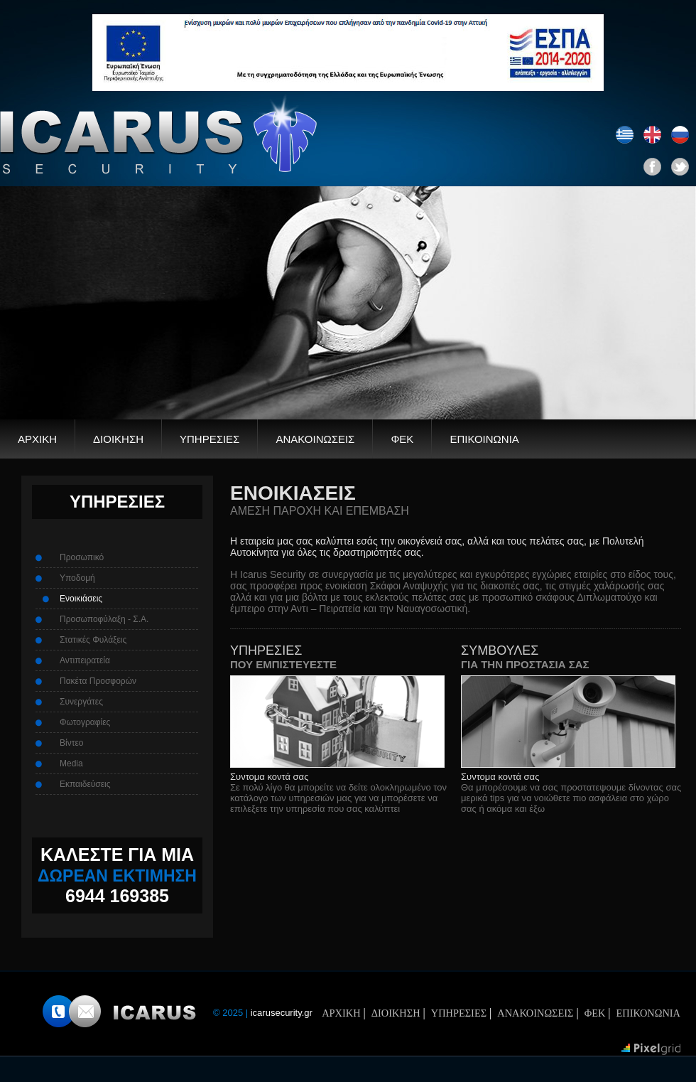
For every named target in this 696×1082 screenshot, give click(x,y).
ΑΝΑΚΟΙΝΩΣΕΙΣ (315, 439)
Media (71, 763)
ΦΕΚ (402, 439)
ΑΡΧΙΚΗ (37, 439)
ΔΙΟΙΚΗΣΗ (118, 439)
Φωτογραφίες (85, 722)
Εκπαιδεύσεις (85, 784)
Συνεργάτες (81, 702)
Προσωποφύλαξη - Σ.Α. (104, 619)
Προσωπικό (82, 557)
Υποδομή (77, 578)
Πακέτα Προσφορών (98, 681)
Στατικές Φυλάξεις (93, 640)
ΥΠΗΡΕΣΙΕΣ (209, 439)
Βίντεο (71, 743)
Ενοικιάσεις (81, 599)
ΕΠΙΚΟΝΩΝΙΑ (648, 1013)
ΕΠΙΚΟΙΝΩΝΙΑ (484, 439)
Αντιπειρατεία (85, 660)
